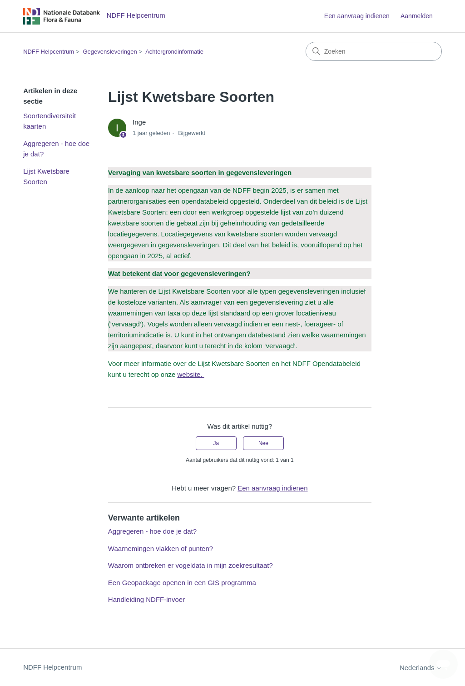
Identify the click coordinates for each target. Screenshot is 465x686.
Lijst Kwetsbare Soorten (46, 176)
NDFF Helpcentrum (48, 51)
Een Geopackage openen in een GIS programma (182, 582)
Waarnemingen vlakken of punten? (160, 548)
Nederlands (421, 667)
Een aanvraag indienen (357, 16)
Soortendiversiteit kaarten (49, 121)
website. (190, 374)
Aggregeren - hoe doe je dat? (56, 149)
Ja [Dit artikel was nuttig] (216, 443)
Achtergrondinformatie (174, 51)
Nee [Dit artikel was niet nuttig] (263, 443)
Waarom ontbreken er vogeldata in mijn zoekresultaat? (190, 565)
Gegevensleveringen (110, 51)
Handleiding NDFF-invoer (146, 599)
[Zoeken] (373, 51)
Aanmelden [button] (417, 16)
